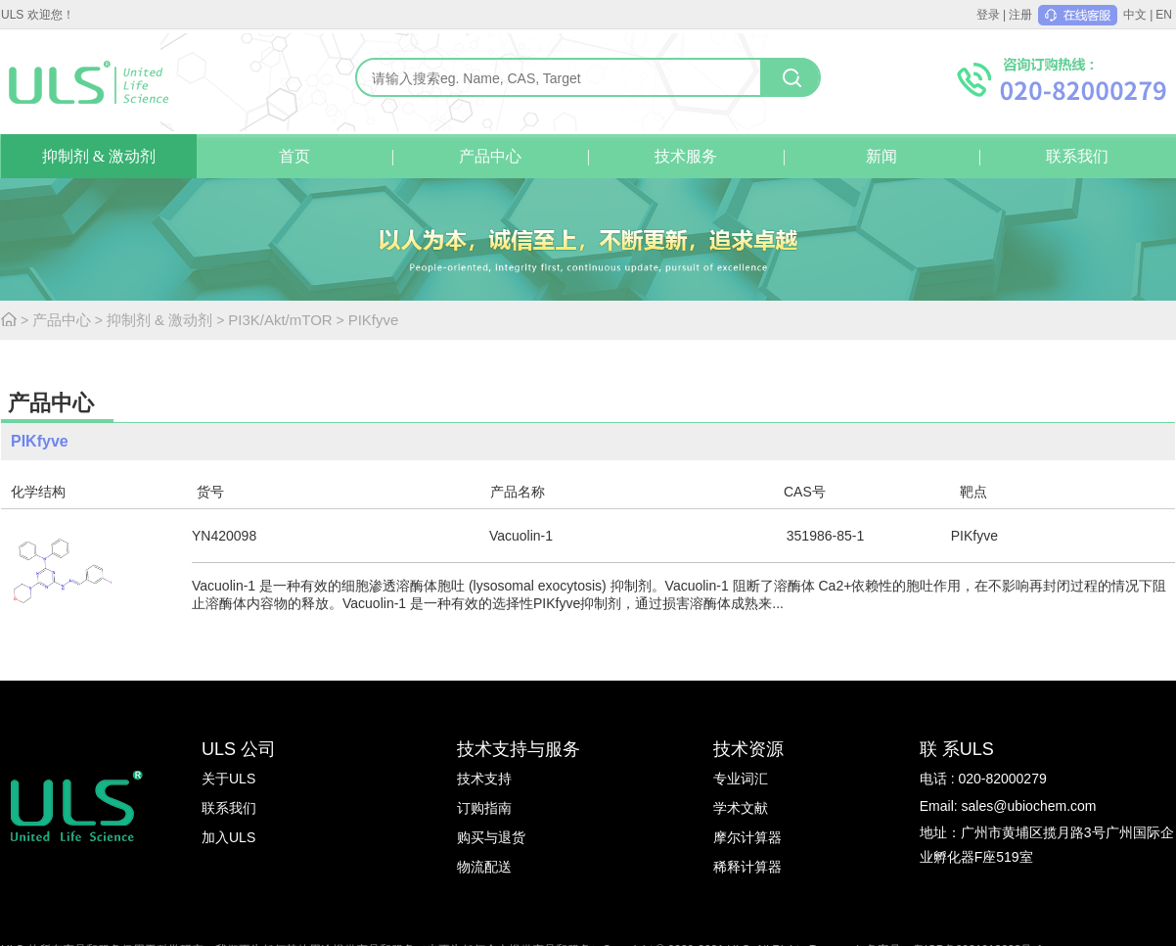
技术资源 (748, 749)
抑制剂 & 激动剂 (99, 156)
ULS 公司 (239, 749)
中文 (1135, 15)
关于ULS (228, 778)
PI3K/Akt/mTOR (280, 319)
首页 (294, 156)
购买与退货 (491, 837)
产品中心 (490, 156)
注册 (1020, 15)
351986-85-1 (825, 536)
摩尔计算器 (747, 837)
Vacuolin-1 (521, 536)
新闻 (881, 156)
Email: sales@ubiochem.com (1008, 806)
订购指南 (484, 808)
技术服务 (686, 156)
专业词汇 (740, 778)
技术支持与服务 (518, 749)
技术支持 (484, 778)
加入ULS (228, 837)
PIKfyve (373, 319)
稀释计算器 (747, 867)
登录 (988, 15)
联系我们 (1077, 156)
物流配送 (484, 867)
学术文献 (740, 808)
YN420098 (224, 536)
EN (1163, 15)
